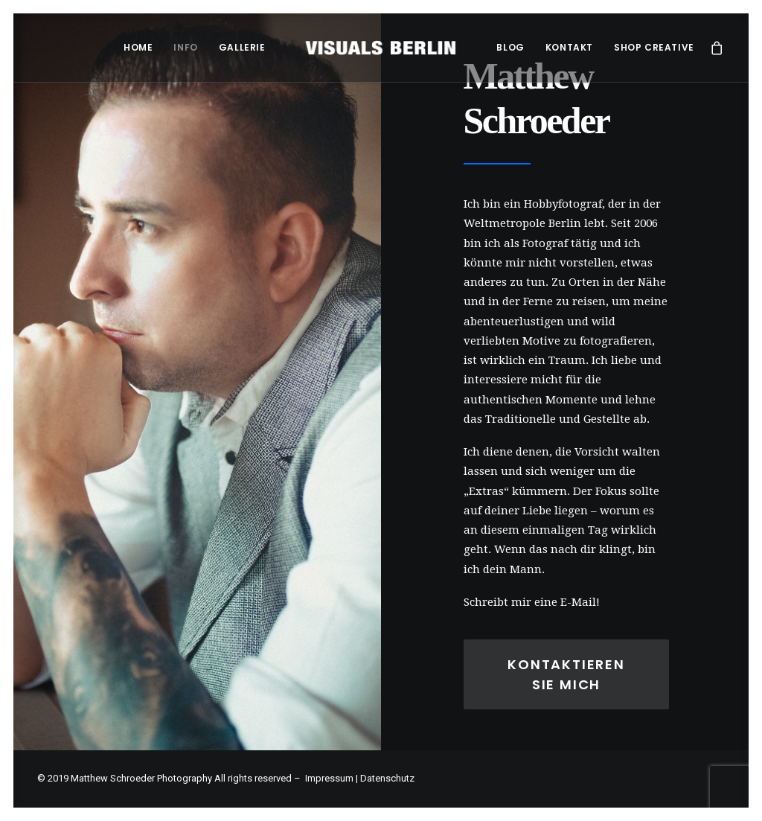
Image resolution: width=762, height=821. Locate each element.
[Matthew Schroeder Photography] (381, 47)
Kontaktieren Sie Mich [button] (568, 674)
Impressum (329, 778)
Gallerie (242, 47)
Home (138, 47)
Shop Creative (654, 47)
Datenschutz (387, 778)
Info (185, 47)
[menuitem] (138, 47)
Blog (510, 47)
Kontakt (569, 47)
